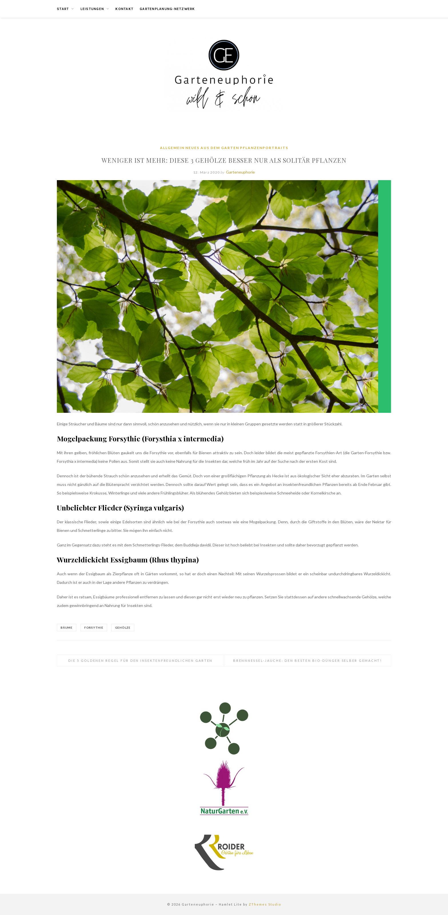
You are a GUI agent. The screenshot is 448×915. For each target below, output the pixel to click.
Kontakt (124, 9)
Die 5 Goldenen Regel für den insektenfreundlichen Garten (140, 660)
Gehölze (123, 627)
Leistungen (92, 9)
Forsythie (93, 627)
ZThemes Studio (265, 904)
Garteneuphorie (240, 172)
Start (63, 9)
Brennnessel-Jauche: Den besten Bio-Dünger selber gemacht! (307, 660)
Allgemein (172, 148)
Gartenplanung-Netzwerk (167, 9)
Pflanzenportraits (264, 148)
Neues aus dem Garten (212, 148)
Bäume (67, 627)
